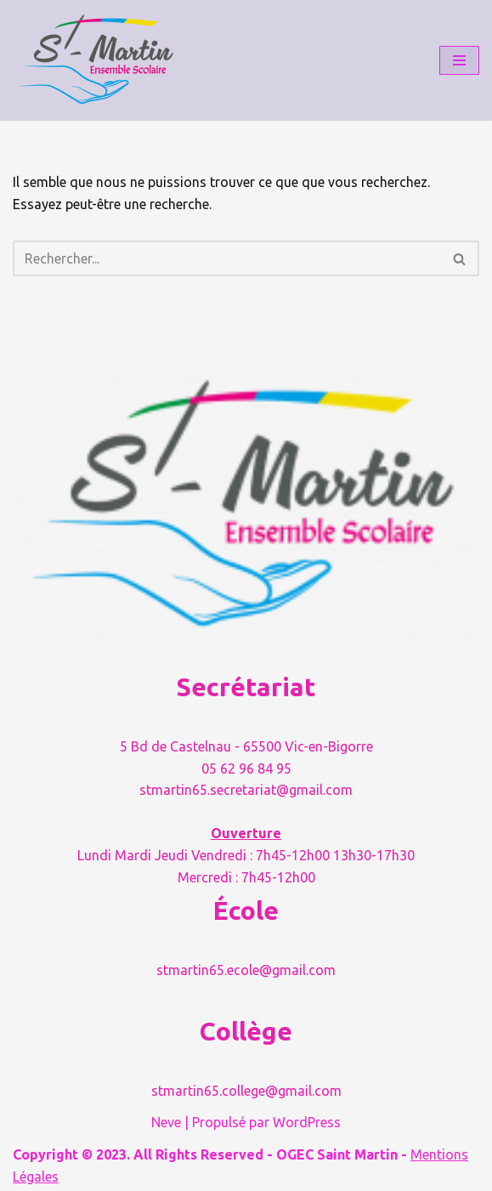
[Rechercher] (227, 258)
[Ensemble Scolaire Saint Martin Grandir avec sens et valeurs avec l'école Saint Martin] (98, 60)
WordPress (307, 1122)
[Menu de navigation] (459, 60)
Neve (166, 1122)
